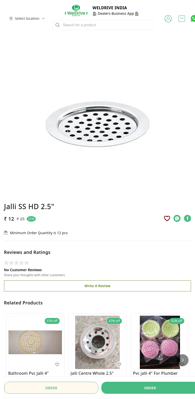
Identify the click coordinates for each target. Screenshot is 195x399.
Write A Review (97, 243)
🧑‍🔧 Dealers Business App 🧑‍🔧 (116, 13)
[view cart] (182, 18)
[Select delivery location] (27, 18)
